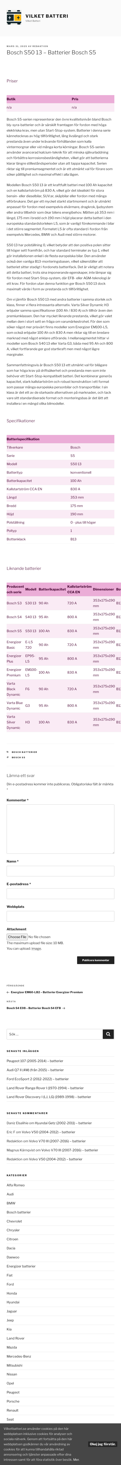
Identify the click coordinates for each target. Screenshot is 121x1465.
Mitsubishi (14, 1365)
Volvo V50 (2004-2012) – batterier (48, 1132)
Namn (13, 861)
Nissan (12, 1374)
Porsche (13, 1401)
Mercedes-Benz (19, 1356)
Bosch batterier (24, 752)
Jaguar (12, 1311)
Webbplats (15, 907)
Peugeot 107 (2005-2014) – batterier (35, 1061)
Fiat (10, 1275)
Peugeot (13, 1392)
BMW (11, 1203)
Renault (12, 1410)
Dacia (11, 1248)
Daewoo (13, 1257)
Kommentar (18, 800)
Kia (9, 1329)
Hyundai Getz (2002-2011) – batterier (63, 1123)
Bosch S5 (19, 757)
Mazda (12, 1347)
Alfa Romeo (16, 1185)
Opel (10, 1383)
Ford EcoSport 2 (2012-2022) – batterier (38, 1079)
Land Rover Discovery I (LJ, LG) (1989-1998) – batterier (49, 1097)
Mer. (7, 1459)
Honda (12, 1293)
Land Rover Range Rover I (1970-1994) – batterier (45, 1088)
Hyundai (13, 1302)
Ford (10, 1284)
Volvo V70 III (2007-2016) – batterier (57, 1141)
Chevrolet (14, 1221)
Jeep (10, 1320)
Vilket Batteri (46, 16)
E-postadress (19, 884)
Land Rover (16, 1338)
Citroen (12, 1239)
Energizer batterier (21, 1266)
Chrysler (13, 1230)
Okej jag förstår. (103, 1440)
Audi (10, 1194)
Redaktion (40, 46)
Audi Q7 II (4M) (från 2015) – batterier (35, 1070)
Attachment (16, 929)
